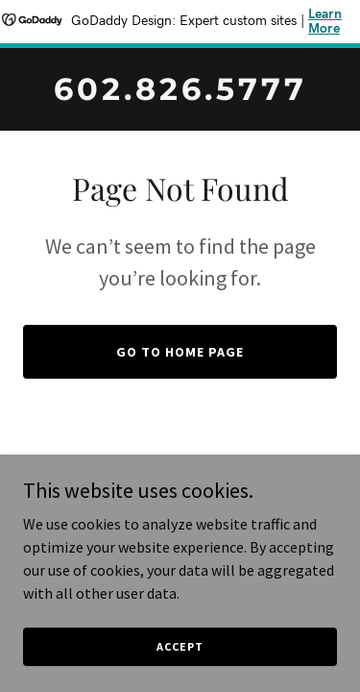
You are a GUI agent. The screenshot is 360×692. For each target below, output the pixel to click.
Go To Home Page (180, 351)
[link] (180, 94)
